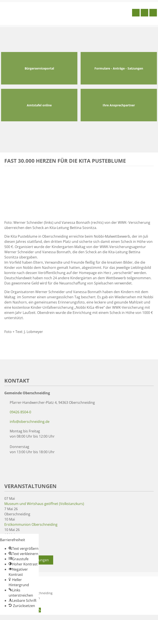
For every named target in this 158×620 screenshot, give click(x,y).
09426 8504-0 (20, 412)
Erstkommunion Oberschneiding (30, 524)
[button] (23, 548)
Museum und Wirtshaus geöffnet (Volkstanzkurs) (44, 503)
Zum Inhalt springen (16, 617)
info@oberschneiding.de (29, 421)
